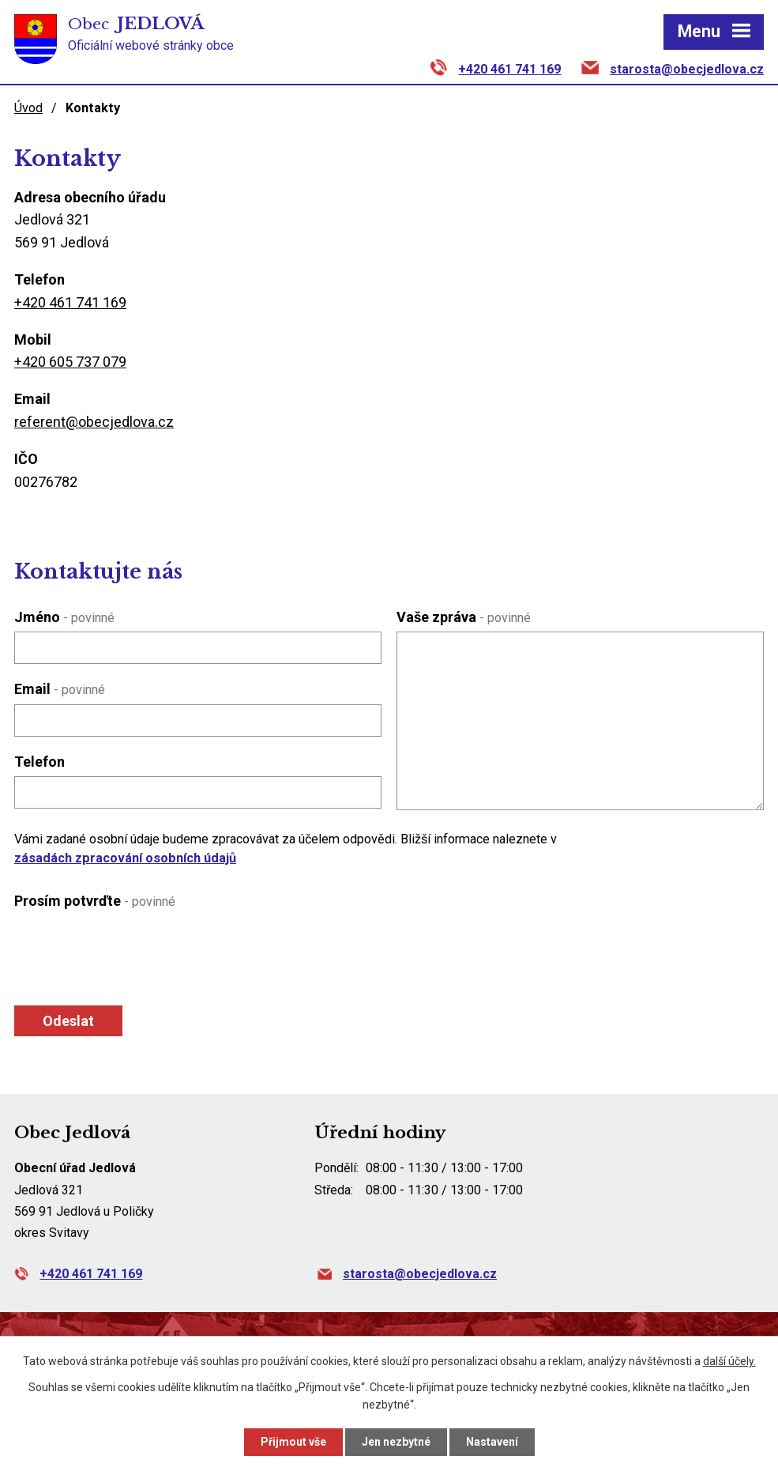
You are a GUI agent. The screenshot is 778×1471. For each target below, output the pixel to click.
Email (59, 689)
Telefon (39, 761)
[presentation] (130, 953)
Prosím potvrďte (94, 900)
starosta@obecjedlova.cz (687, 69)
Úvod (28, 107)
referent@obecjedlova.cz (94, 421)
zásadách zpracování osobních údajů (125, 858)
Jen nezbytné (396, 1441)
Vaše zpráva (464, 617)
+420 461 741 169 (509, 69)
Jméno (64, 617)
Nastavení (492, 1441)
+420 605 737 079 (70, 361)
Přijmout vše (293, 1441)
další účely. (729, 1361)
